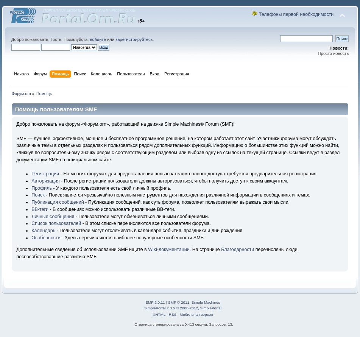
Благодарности (237, 249)
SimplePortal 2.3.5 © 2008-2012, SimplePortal (182, 308)
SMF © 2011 (178, 302)
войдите (98, 39)
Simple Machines (206, 302)
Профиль (41, 188)
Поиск (38, 195)
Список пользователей (56, 223)
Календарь (43, 230)
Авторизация (45, 181)
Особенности (46, 237)
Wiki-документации (169, 249)
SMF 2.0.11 (155, 302)
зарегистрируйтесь (134, 39)
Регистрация (45, 173)
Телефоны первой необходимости (296, 14)
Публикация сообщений (57, 202)
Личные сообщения (52, 216)
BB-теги (39, 209)
